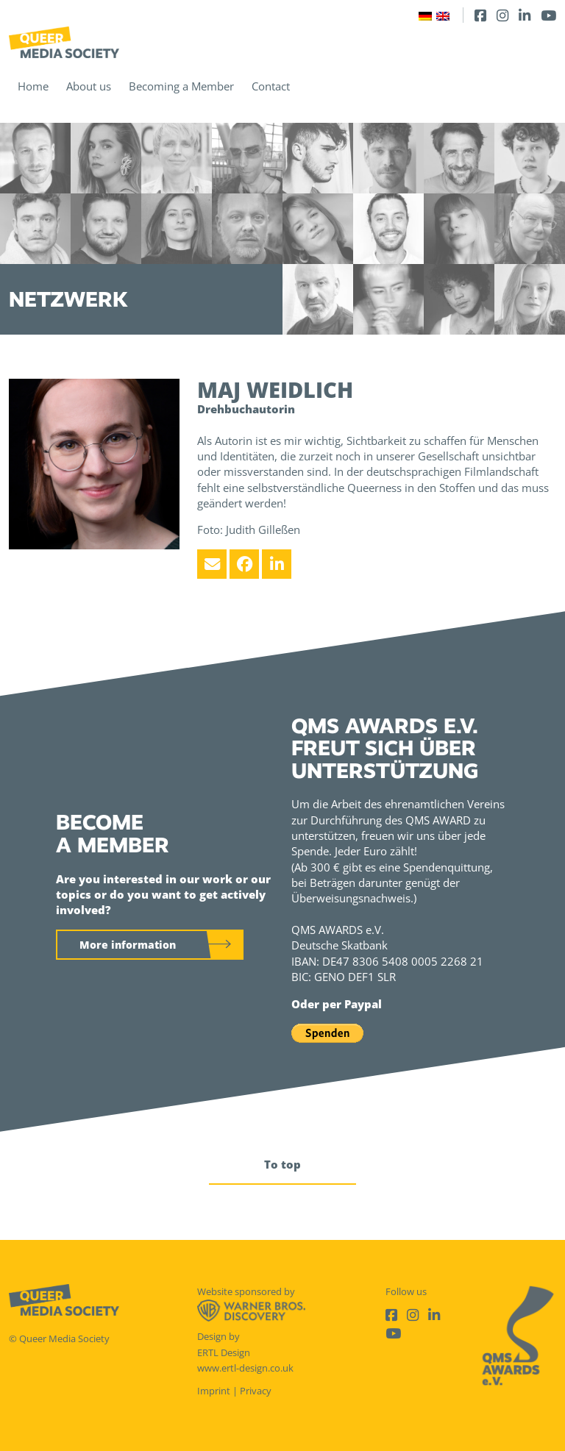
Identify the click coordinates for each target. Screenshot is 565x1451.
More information (127, 945)
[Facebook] (480, 15)
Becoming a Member (181, 86)
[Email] (212, 564)
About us (88, 86)
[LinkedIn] (524, 15)
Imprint (213, 1390)
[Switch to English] (443, 15)
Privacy (255, 1390)
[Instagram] (502, 15)
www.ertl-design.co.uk (245, 1368)
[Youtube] (548, 15)
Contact (271, 86)
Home (33, 86)
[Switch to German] (425, 15)
